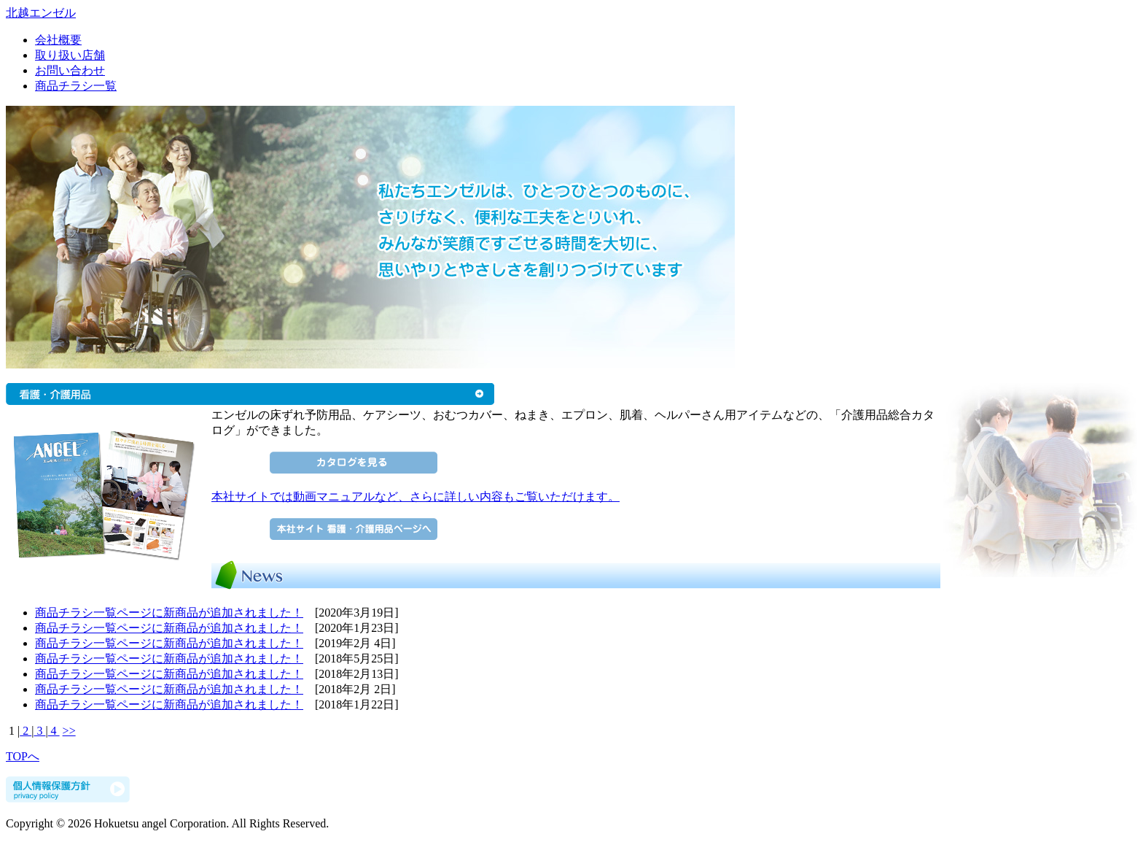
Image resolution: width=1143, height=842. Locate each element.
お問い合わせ (70, 70)
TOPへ (22, 756)
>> (69, 731)
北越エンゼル (41, 13)
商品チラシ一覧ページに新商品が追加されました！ (169, 612)
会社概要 (58, 40)
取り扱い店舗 (70, 55)
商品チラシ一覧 (76, 86)
